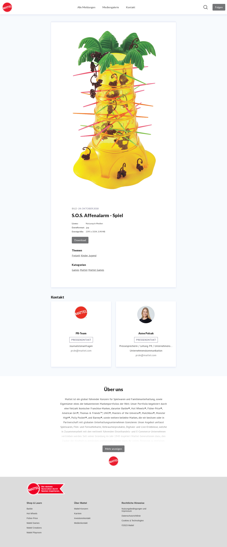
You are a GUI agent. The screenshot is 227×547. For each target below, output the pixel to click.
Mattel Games (96, 270)
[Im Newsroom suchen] (205, 7)
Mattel (84, 270)
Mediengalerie (110, 7)
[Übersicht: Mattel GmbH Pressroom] (7, 7)
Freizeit (76, 255)
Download (80, 240)
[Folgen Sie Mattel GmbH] (219, 7)
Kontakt (130, 7)
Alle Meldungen (86, 7)
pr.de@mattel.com (81, 350)
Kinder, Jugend (88, 255)
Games (75, 270)
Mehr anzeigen (113, 448)
